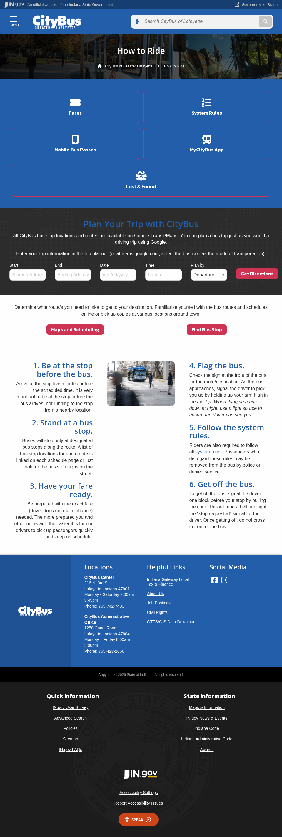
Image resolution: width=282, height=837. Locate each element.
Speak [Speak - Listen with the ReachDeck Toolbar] (137, 818)
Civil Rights (157, 611)
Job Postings (159, 601)
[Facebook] (214, 578)
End (58, 264)
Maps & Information (207, 706)
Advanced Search (70, 717)
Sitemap (70, 737)
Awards (206, 748)
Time (149, 264)
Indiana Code (207, 727)
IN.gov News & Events (206, 717)
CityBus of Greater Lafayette (128, 65)
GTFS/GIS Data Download (171, 620)
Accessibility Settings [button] (138, 791)
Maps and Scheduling (75, 328)
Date (104, 264)
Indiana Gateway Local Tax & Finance (168, 580)
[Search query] (236, 21)
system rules (208, 450)
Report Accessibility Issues (138, 802)
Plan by (198, 264)
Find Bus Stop (206, 328)
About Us (155, 592)
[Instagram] (224, 578)
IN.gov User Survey (70, 706)
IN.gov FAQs (70, 748)
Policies (71, 727)
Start (13, 264)
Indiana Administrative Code (206, 737)
